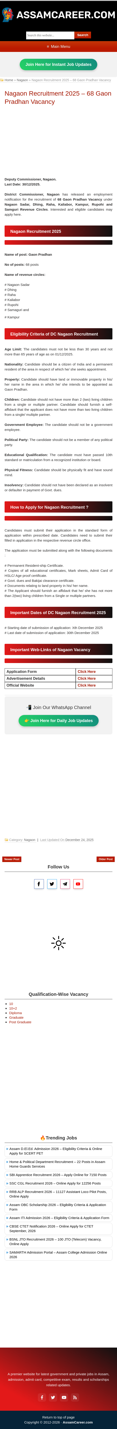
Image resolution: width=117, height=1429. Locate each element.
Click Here (87, 672)
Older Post (106, 859)
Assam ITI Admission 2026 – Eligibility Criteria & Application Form (59, 1218)
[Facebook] (42, 1397)
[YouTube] (64, 1397)
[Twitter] (53, 1397)
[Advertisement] (58, 142)
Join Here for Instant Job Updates (58, 64)
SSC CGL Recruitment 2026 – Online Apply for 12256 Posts (55, 1183)
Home (9, 80)
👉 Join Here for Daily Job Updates (58, 720)
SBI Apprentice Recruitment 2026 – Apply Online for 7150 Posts (58, 1175)
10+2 (13, 1008)
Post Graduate (20, 1022)
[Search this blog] (50, 35)
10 (11, 1004)
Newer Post (11, 859)
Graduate (16, 1017)
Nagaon (22, 80)
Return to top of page (58, 1417)
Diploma (15, 1013)
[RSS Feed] (75, 1397)
